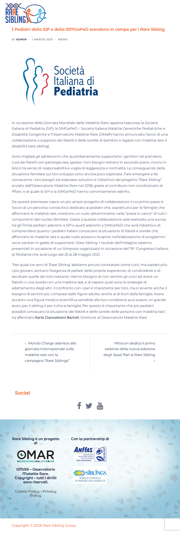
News (63, 39)
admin (21, 39)
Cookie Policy (27, 491)
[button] (166, 13)
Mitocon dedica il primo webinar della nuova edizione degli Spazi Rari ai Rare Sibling (129, 349)
